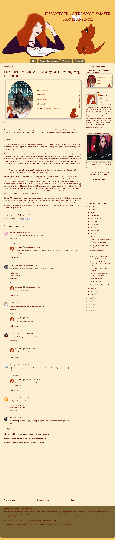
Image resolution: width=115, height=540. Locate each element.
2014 (90, 310)
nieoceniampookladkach (18, 398)
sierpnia (93, 224)
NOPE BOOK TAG (96, 278)
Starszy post (75, 500)
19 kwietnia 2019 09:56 (32, 247)
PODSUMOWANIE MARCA (99, 284)
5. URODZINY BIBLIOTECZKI (100, 239)
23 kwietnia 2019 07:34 (33, 398)
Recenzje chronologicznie (49, 61)
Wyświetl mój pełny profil (94, 127)
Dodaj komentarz (11, 429)
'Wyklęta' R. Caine (96, 281)
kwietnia (93, 236)
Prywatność (79, 61)
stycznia (93, 294)
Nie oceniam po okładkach (18, 407)
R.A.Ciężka (13, 417)
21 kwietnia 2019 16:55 (32, 287)
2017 (90, 301)
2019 (90, 209)
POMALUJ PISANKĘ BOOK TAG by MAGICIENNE (99, 257)
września (93, 221)
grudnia (93, 212)
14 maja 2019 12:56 (24, 417)
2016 (90, 304)
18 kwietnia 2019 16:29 (30, 232)
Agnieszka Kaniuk (16, 232)
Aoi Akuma (13, 334)
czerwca (93, 230)
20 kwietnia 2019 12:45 (23, 303)
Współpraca (66, 61)
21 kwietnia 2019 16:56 (32, 318)
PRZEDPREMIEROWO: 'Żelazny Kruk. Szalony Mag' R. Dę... (100, 263)
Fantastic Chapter (16, 265)
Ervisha (12, 303)
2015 (90, 307)
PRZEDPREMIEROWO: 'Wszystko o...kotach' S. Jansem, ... (98, 252)
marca (93, 288)
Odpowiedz (13, 239)
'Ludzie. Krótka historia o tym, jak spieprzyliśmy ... (99, 274)
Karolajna (13, 365)
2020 (90, 206)
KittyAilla (18, 247)
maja (92, 233)
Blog (33, 61)
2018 (90, 298)
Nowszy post (9, 500)
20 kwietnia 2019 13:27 (25, 334)
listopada (93, 215)
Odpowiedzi (16, 243)
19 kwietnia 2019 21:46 (29, 265)
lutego (93, 291)
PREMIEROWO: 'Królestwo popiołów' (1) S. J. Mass (99, 246)
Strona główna (43, 500)
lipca (92, 227)
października (95, 218)
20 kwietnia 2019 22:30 (24, 365)
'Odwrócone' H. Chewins (98, 242)
